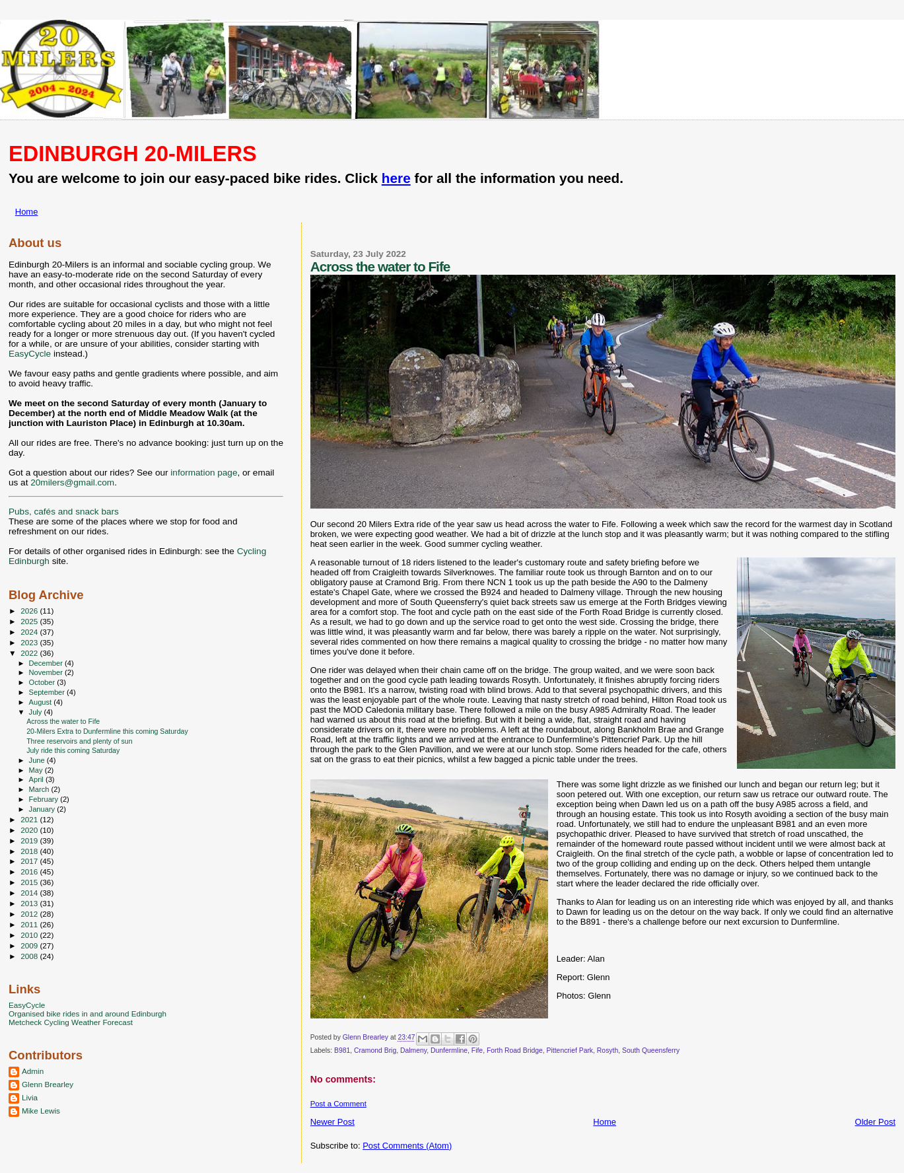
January (43, 809)
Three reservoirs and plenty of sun (79, 741)
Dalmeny (413, 1050)
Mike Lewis (41, 1110)
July (36, 712)
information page (203, 473)
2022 (30, 653)
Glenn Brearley (47, 1084)
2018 (30, 851)
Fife (477, 1050)
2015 (30, 882)
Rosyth (607, 1050)
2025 (30, 621)
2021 (30, 819)
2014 (30, 892)
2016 (30, 871)
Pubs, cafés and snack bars (64, 511)
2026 (30, 610)
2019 (30, 840)
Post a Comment (338, 1104)
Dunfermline (449, 1050)
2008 (30, 956)
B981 (342, 1050)
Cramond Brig (375, 1050)
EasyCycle (30, 354)
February (45, 799)
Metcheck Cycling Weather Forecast (71, 1022)
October (43, 682)
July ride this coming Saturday (73, 750)
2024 (30, 631)
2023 (30, 642)
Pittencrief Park (570, 1050)
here (396, 178)
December (47, 663)
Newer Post (332, 1122)
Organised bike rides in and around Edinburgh (87, 1013)
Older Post (875, 1122)
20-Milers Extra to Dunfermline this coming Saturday (107, 731)
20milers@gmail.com (72, 482)
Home (26, 212)
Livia (30, 1097)
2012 (30, 913)
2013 (30, 903)
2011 (30, 924)
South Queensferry (650, 1050)
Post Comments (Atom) (407, 1146)
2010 (30, 935)
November (47, 672)
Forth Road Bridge (515, 1050)
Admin (33, 1071)
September (48, 692)
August (41, 702)
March (40, 789)
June (38, 760)
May (37, 770)
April (37, 779)
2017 (30, 861)
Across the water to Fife (63, 721)
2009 (30, 945)
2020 (30, 830)
